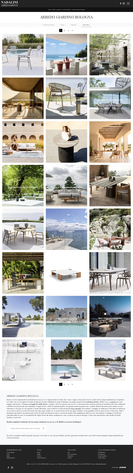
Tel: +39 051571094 (85, 464)
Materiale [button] (73, 25)
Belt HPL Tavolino (23, 362)
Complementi (101, 452)
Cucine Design (10, 452)
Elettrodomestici (11, 458)
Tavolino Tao (66, 275)
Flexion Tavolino (66, 362)
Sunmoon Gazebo (23, 318)
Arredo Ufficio (102, 458)
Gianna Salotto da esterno (23, 144)
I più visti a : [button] (86, 25)
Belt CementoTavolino (110, 318)
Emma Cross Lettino (66, 318)
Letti (69, 452)
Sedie (8, 456)
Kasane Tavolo (66, 56)
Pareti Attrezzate (41, 458)
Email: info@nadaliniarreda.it (98, 464)
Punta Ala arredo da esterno (66, 187)
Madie (38, 454)
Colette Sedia (23, 56)
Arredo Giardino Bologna (78, 9)
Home (49, 9)
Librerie (39, 456)
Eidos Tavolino (66, 231)
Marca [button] (62, 25)
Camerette (70, 456)
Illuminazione (101, 454)
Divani (38, 452)
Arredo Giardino (67, 9)
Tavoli (8, 454)
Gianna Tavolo (110, 144)
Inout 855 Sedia (23, 275)
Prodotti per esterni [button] (48, 25)
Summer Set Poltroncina (110, 100)
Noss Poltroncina (110, 275)
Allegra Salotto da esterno (23, 187)
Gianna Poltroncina (23, 100)
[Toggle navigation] (128, 4)
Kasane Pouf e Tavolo (110, 56)
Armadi (69, 458)
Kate (110, 187)
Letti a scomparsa (72, 454)
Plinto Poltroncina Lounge (66, 100)
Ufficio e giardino (56, 9)
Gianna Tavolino (66, 144)
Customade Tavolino (110, 362)
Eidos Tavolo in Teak (23, 231)
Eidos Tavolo (110, 231)
